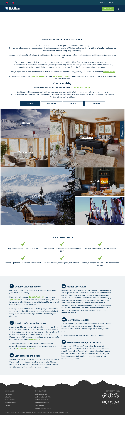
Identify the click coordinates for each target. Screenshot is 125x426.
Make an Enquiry (122, 130)
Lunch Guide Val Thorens (42, 400)
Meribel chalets (109, 72)
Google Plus (116, 402)
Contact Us (8, 394)
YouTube (104, 402)
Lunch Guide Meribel (41, 394)
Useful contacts (9, 400)
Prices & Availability (36, 297)
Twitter (104, 395)
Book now (108, 9)
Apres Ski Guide (39, 405)
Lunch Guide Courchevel (42, 403)
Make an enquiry (38, 76)
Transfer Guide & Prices (25, 348)
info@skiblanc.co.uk (60, 76)
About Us (30, 104)
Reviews (73, 104)
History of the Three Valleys (43, 408)
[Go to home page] (12, 9)
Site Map (7, 405)
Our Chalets (51, 104)
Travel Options (34, 339)
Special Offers (95, 104)
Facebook (110, 395)
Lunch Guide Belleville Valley (43, 397)
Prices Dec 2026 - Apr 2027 (81, 87)
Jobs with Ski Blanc (10, 403)
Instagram (116, 395)
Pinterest (110, 402)
